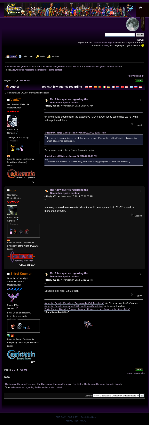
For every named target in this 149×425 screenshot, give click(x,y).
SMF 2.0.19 (61, 417)
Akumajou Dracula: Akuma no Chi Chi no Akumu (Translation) (73, 306)
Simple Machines (88, 417)
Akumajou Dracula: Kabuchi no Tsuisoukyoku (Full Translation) (74, 303)
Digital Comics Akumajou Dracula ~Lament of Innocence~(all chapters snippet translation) (87, 309)
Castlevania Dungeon (103, 42)
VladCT (16, 99)
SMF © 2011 (73, 417)
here (106, 45)
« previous (132, 75)
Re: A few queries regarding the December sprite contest (69, 101)
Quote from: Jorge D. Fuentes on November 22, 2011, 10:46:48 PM (75, 133)
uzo (13, 190)
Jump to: (89, 396)
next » (141, 75)
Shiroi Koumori (22, 273)
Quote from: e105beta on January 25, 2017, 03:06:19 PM (71, 156)
